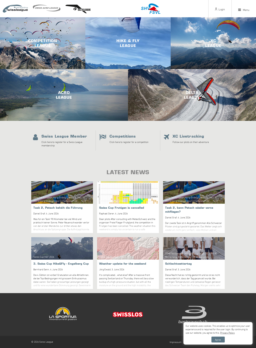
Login (220, 9)
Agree (218, 339)
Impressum (175, 342)
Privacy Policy (227, 332)
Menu (243, 9)
